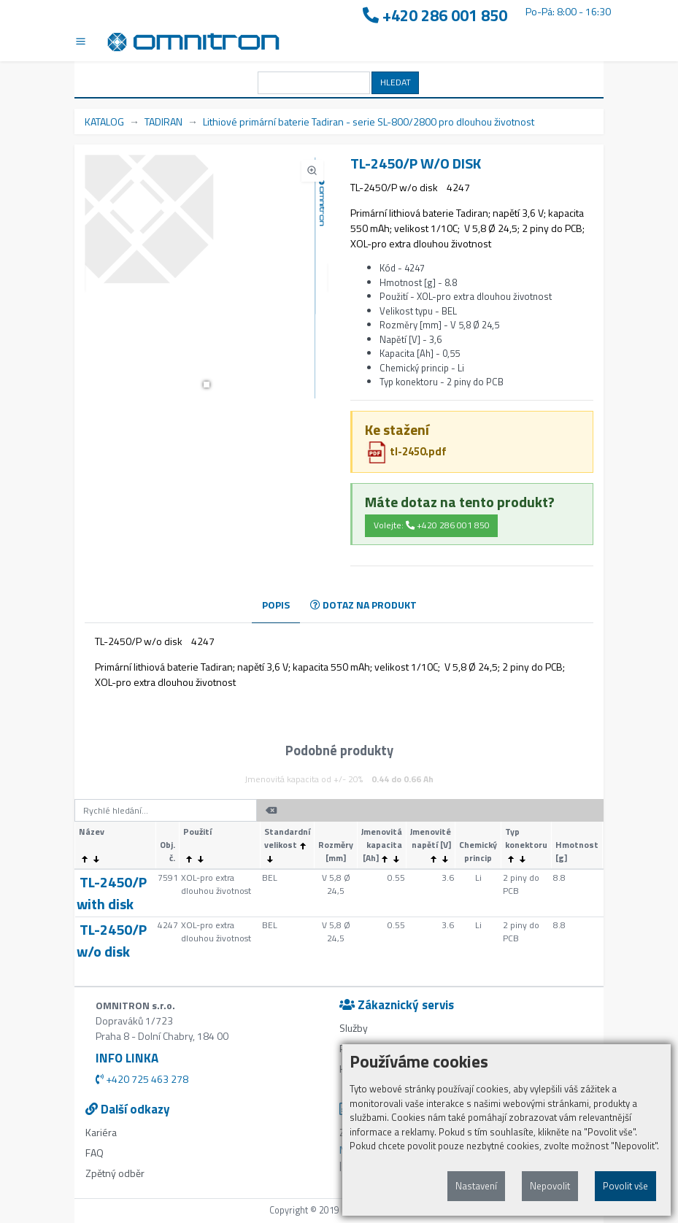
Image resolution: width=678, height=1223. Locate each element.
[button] (206, 384)
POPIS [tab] (276, 604)
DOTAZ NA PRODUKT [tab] (363, 604)
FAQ (94, 1152)
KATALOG (104, 121)
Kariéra (101, 1132)
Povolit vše (625, 1185)
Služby (353, 1027)
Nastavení (476, 1185)
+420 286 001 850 (435, 16)
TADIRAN (163, 121)
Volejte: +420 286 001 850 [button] (432, 525)
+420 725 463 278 (142, 1079)
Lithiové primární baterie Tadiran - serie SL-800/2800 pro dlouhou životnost (368, 121)
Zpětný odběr (115, 1173)
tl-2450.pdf (406, 451)
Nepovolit (550, 1185)
